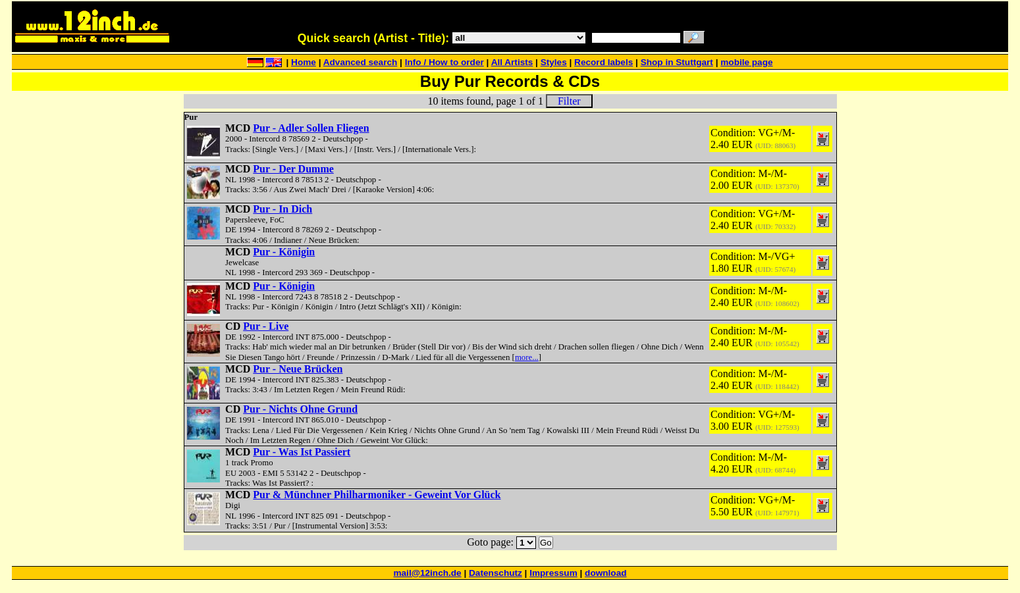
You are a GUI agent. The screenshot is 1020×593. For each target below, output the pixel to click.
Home (303, 62)
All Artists (512, 62)
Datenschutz (495, 573)
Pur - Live (265, 326)
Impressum (553, 573)
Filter (569, 101)
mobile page (746, 62)
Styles (554, 62)
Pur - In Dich (282, 209)
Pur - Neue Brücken (297, 368)
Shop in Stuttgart (677, 62)
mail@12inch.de (427, 573)
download (605, 573)
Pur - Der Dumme (293, 168)
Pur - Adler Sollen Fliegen (311, 128)
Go (546, 543)
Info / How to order (444, 62)
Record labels (603, 62)
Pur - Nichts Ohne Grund (300, 409)
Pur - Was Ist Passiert (301, 451)
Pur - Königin (284, 251)
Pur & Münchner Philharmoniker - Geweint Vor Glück (376, 494)
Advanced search (360, 62)
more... (527, 357)
